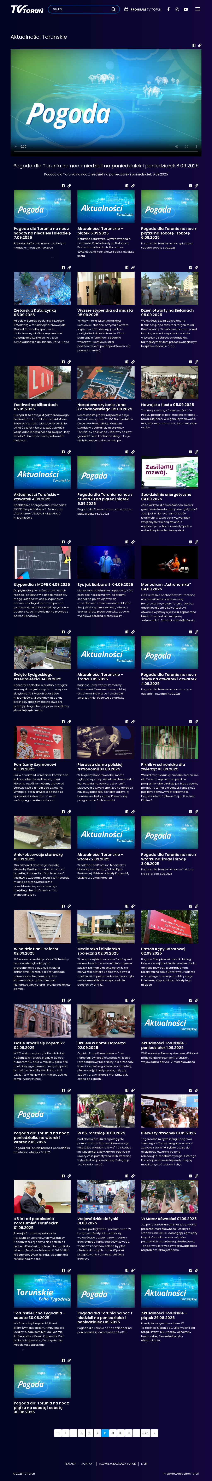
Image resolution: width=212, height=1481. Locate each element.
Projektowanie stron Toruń (181, 1474)
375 (145, 1433)
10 (120, 1433)
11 (129, 1433)
